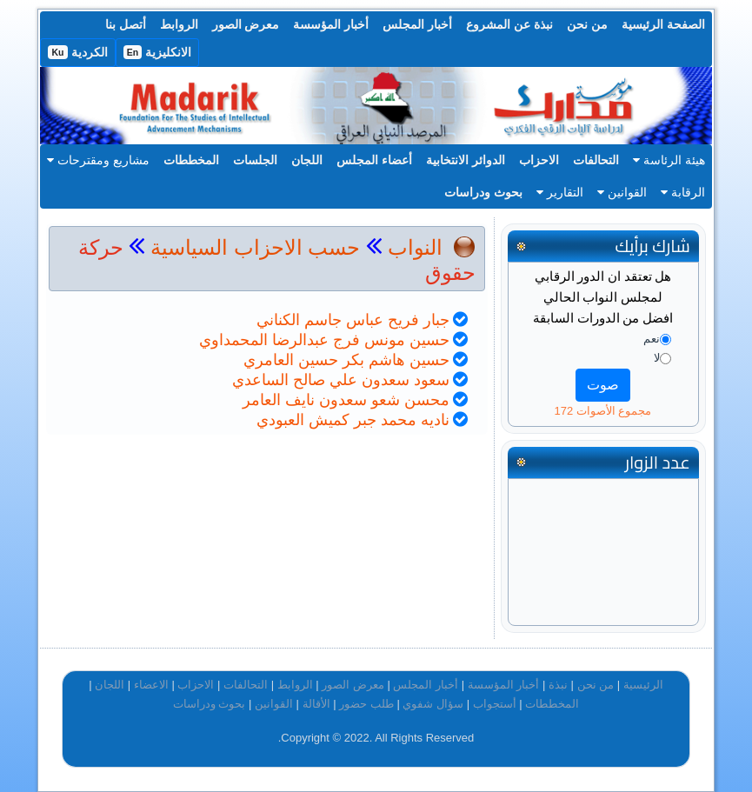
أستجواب (494, 703)
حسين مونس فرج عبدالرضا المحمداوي (324, 340)
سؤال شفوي (433, 703)
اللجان (307, 160)
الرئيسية (643, 684)
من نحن (587, 24)
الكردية (77, 52)
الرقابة (683, 192)
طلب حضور (366, 703)
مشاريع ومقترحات (98, 160)
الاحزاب (539, 160)
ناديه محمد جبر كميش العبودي (352, 420)
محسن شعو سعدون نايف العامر (346, 400)
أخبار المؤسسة (331, 24)
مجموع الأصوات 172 (603, 410)
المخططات (191, 160)
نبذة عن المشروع (509, 24)
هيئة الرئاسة (669, 160)
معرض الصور (246, 24)
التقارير (559, 192)
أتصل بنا (125, 24)
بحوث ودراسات (483, 192)
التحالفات (596, 160)
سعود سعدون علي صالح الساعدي (340, 380)
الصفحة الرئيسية (663, 24)
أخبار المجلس (417, 24)
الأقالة (316, 703)
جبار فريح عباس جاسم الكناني (352, 320)
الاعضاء (151, 684)
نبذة (558, 684)
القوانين (622, 192)
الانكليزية (157, 52)
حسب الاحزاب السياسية (255, 247)
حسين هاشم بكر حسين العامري (346, 360)
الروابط (179, 24)
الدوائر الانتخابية (465, 160)
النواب (415, 247)
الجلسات (255, 160)
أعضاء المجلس (374, 160)
